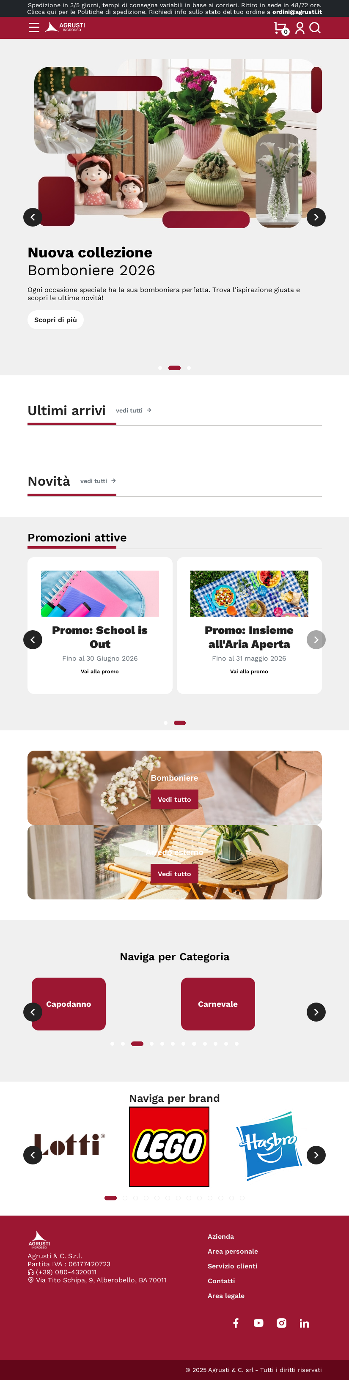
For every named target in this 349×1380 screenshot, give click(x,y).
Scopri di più (55, 320)
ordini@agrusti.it (297, 11)
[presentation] (32, 217)
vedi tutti (134, 410)
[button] (160, 368)
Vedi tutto (174, 799)
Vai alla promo (100, 671)
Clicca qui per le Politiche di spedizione (86, 11)
